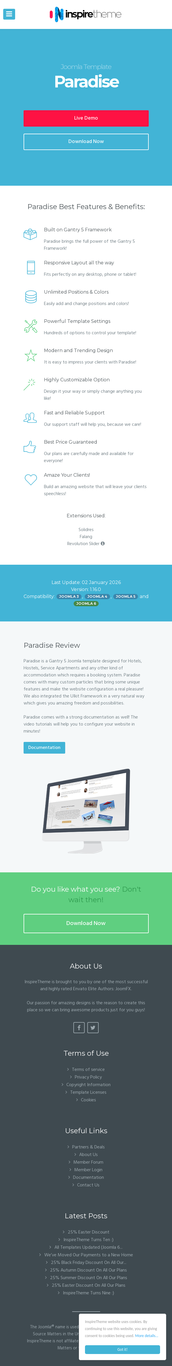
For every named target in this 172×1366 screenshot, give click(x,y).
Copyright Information (88, 1084)
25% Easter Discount (88, 1232)
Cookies (88, 1100)
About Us (88, 1154)
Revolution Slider (86, 544)
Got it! (122, 1349)
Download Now (86, 141)
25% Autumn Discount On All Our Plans (88, 1270)
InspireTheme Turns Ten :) (88, 1240)
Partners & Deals (88, 1147)
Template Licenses (88, 1092)
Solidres (86, 530)
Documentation (44, 748)
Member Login (88, 1170)
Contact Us (88, 1185)
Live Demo (86, 118)
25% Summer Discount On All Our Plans (88, 1278)
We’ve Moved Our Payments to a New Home (88, 1255)
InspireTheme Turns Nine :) (88, 1293)
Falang (86, 537)
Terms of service (88, 1069)
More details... (146, 1335)
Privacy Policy (88, 1077)
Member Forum (88, 1162)
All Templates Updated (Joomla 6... (88, 1247)
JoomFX (123, 989)
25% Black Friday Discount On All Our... (88, 1263)
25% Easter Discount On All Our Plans (88, 1285)
